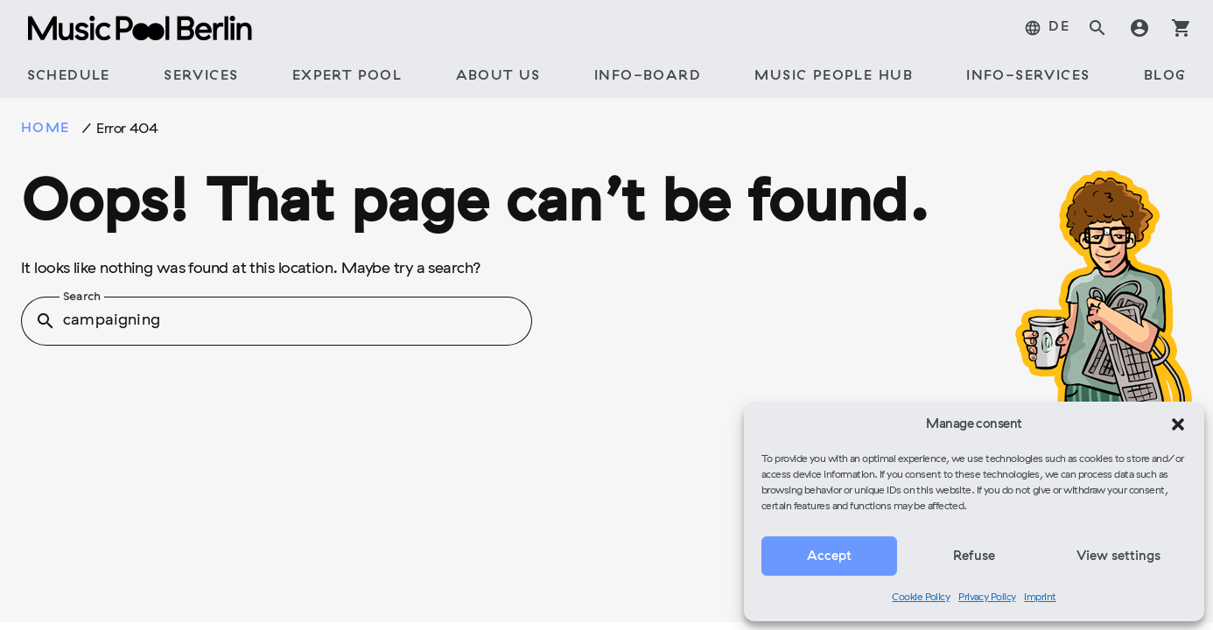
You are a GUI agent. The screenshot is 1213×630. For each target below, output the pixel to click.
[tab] (1046, 28)
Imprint (1039, 597)
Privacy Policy (986, 597)
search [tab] (1097, 28)
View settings (1118, 556)
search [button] (45, 321)
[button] (1178, 424)
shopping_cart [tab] (1181, 28)
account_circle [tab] (1139, 28)
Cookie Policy (921, 597)
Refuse (974, 556)
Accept (829, 556)
